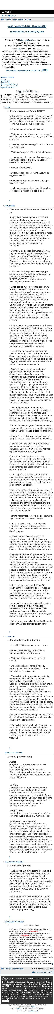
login (21, 40)
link (19, 49)
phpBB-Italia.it (33, 1011)
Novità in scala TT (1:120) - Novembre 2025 (27, 26)
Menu (8, 12)
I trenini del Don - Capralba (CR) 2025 (27, 31)
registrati (29, 40)
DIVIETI (3, 79)
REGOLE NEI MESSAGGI (9, 84)
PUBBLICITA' (5, 83)
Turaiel (33, 1006)
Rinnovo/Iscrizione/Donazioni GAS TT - (27, 70)
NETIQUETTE (5, 81)
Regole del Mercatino (7, 87)
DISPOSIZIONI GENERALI (9, 86)
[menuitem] (4, 15)
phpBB (19, 1008)
